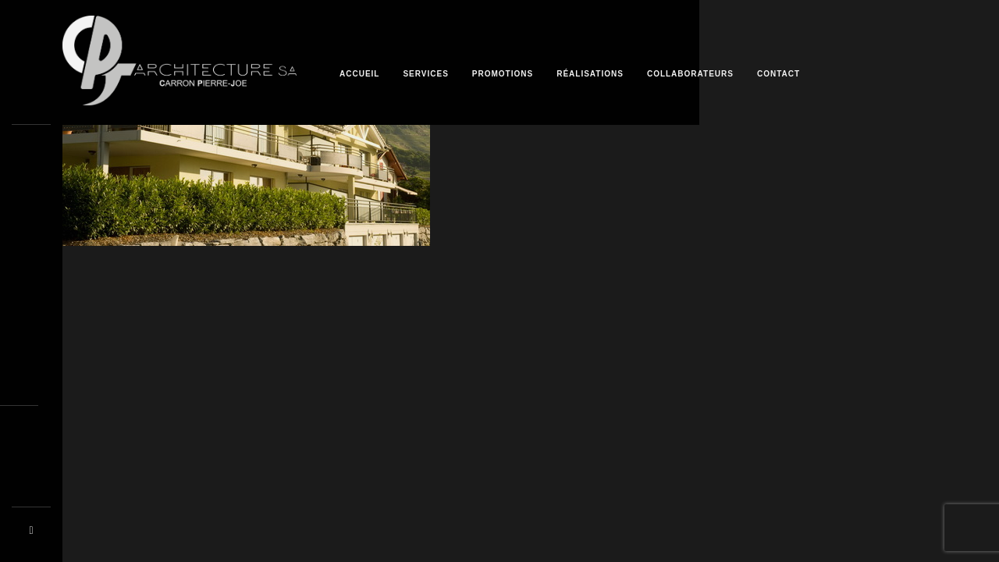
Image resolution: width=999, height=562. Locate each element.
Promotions (502, 73)
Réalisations (590, 73)
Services (425, 73)
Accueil (359, 73)
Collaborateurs (690, 73)
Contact (778, 73)
